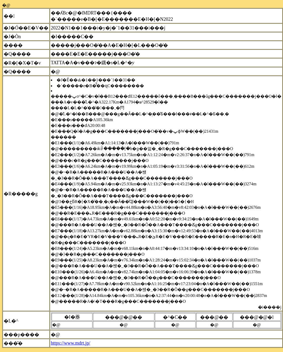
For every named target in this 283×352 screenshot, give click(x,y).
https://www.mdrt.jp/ (70, 343)
